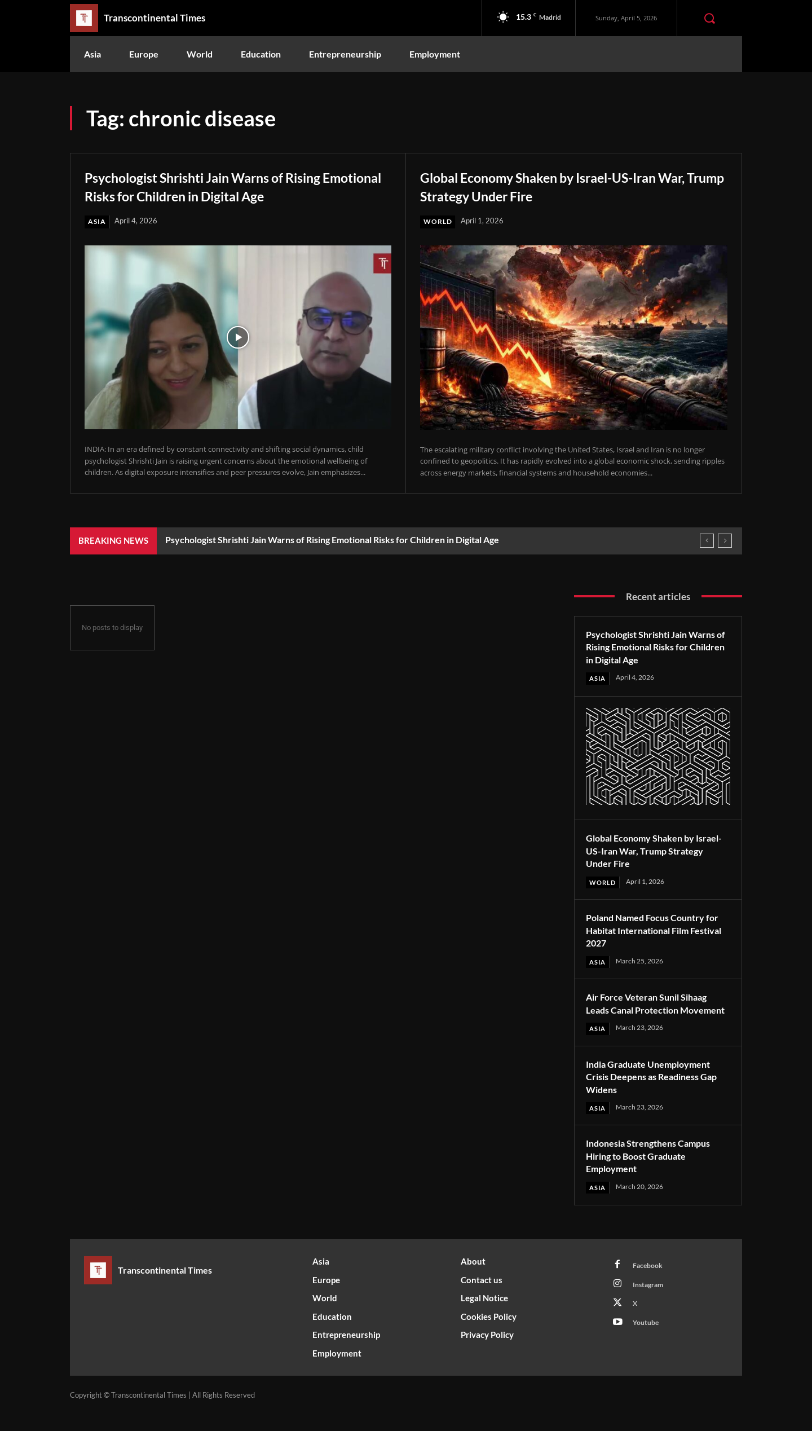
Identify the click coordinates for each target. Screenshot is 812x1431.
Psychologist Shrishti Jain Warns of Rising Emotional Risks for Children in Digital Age (234, 185)
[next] (725, 541)
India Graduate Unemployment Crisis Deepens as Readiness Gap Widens (655, 1092)
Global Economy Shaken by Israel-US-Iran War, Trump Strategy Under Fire (565, 185)
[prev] (707, 541)
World (438, 221)
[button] (709, 18)
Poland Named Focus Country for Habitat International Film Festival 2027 (652, 931)
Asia (97, 221)
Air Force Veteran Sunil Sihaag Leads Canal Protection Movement (653, 1012)
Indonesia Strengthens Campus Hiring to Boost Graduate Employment (655, 1172)
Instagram (651, 1303)
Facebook (649, 1282)
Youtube (647, 1345)
